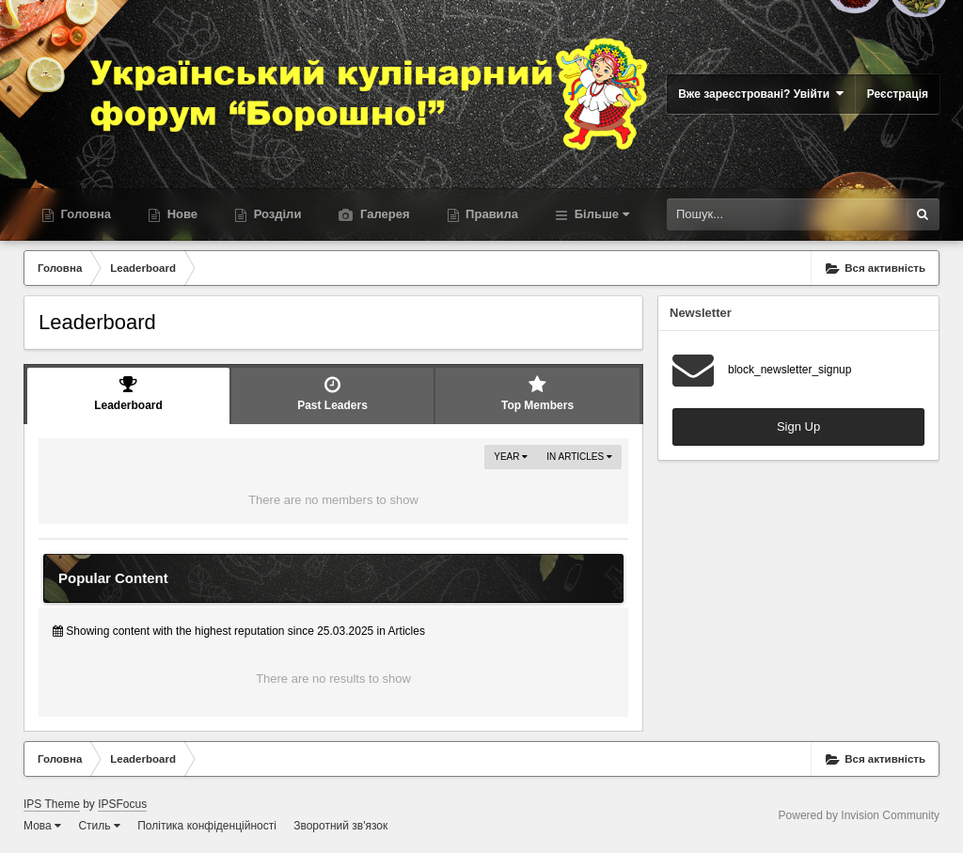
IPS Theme (52, 804)
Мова (42, 825)
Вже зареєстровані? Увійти (761, 94)
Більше (600, 214)
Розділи (275, 214)
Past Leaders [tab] (332, 393)
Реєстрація (897, 94)
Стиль (98, 825)
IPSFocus (122, 804)
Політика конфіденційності (206, 825)
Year (511, 456)
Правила (491, 214)
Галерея (382, 214)
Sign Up (798, 426)
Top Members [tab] (537, 393)
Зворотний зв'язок (340, 825)
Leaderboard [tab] (128, 393)
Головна (84, 214)
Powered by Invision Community (859, 815)
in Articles (579, 456)
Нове (180, 214)
